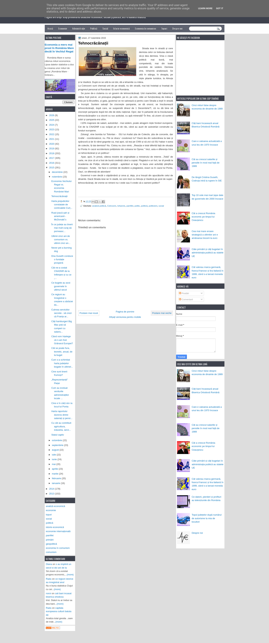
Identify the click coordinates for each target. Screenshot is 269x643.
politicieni (153, 206)
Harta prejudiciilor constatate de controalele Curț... (61, 204)
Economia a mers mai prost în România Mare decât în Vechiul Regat (59, 48)
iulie (54, 454)
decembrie (57, 172)
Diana (49, 564)
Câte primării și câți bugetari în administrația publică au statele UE (208, 253)
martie (55, 473)
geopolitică (51, 544)
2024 (52, 124)
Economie (62, 28)
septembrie (58, 445)
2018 (52, 153)
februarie (57, 478)
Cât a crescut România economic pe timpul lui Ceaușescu (203, 217)
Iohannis (121, 206)
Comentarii (186, 299)
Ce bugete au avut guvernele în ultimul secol (60, 286)
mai (54, 464)
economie (51, 510)
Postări (184, 293)
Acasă (50, 28)
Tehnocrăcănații (59, 196)
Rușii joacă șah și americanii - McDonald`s (60, 216)
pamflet (130, 206)
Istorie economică (121, 28)
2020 (52, 143)
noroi (48, 593)
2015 (52, 167)
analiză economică (55, 506)
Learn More (205, 8)
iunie (55, 459)
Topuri (164, 28)
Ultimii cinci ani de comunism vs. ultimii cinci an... (60, 239)
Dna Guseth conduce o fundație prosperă (62, 259)
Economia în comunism (145, 28)
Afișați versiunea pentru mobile (125, 317)
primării (50, 539)
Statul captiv (57, 434)
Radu (49, 578)
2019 (52, 148)
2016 (52, 163)
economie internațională (58, 531)
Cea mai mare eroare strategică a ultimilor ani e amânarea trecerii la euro (205, 235)
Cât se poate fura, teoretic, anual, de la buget (61, 351)
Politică (93, 28)
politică (144, 206)
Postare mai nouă (89, 313)
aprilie (55, 468)
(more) (70, 574)
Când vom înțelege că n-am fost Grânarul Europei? (62, 340)
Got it (219, 8)
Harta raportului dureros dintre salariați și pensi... (61, 415)
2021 (52, 139)
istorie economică (55, 527)
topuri (49, 514)
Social (105, 28)
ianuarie (56, 483)
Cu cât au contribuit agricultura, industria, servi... (61, 426)
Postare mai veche (162, 313)
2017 (52, 158)
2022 (52, 134)
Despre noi (177, 28)
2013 (52, 493)
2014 (52, 488)
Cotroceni (111, 206)
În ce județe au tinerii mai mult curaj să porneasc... (62, 228)
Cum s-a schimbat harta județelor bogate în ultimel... (62, 363)
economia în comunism (58, 548)
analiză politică (99, 206)
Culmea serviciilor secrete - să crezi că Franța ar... (61, 313)
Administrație (78, 28)
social (161, 206)
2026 (52, 115)
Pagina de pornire (125, 311)
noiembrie (57, 176)
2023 (52, 129)
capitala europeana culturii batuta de (59, 611)
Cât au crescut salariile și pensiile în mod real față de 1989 (205, 163)
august (55, 449)
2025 (52, 120)
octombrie (57, 440)
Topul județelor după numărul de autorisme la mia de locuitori (207, 518)
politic (137, 206)
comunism (51, 552)
